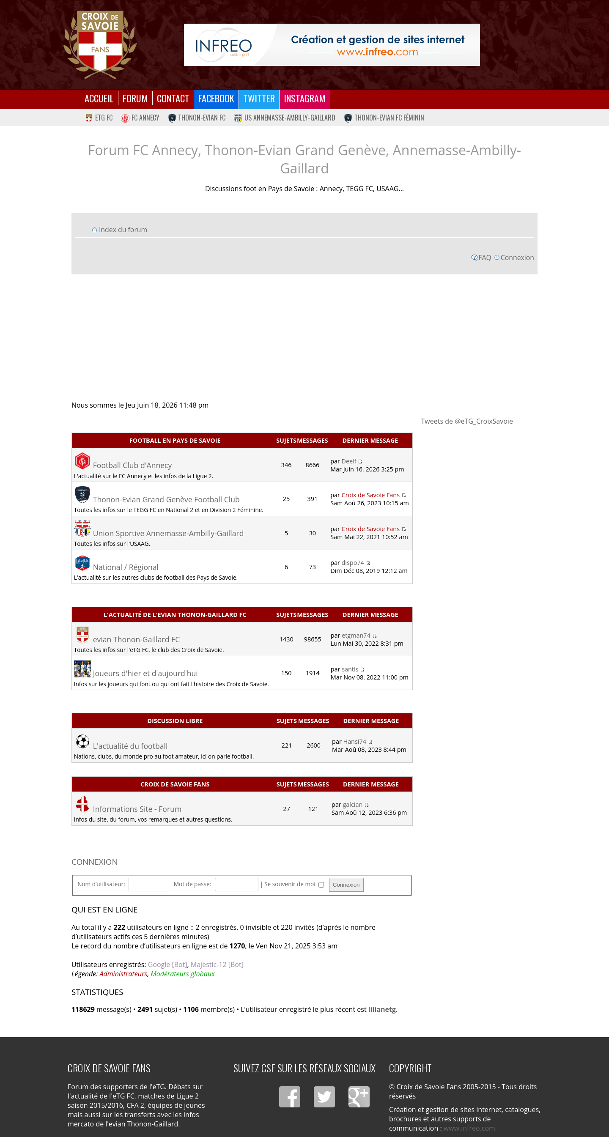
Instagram (305, 98)
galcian (353, 804)
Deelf (349, 461)
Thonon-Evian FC (197, 117)
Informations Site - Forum (137, 809)
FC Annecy (140, 117)
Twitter (259, 98)
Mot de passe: (192, 884)
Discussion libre (175, 721)
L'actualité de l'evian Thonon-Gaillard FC (175, 615)
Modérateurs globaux (182, 973)
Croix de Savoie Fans (371, 495)
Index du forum (123, 229)
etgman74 (356, 635)
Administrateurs (123, 973)
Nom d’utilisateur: (101, 884)
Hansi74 (354, 741)
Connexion (517, 257)
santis (350, 669)
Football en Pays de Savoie (175, 440)
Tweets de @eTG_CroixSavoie (467, 421)
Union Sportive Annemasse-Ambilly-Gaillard (168, 533)
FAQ (484, 257)
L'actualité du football (130, 746)
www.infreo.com (469, 1128)
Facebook (216, 98)
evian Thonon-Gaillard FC (136, 639)
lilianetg (382, 1009)
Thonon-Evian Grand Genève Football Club (166, 499)
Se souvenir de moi (294, 884)
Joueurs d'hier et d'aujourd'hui (145, 673)
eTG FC (98, 117)
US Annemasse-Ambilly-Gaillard (284, 117)
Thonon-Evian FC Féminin (384, 117)
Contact (173, 98)
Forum (135, 98)
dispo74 (353, 563)
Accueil (99, 98)
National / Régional (126, 567)
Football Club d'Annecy (132, 465)
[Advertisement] (304, 337)
